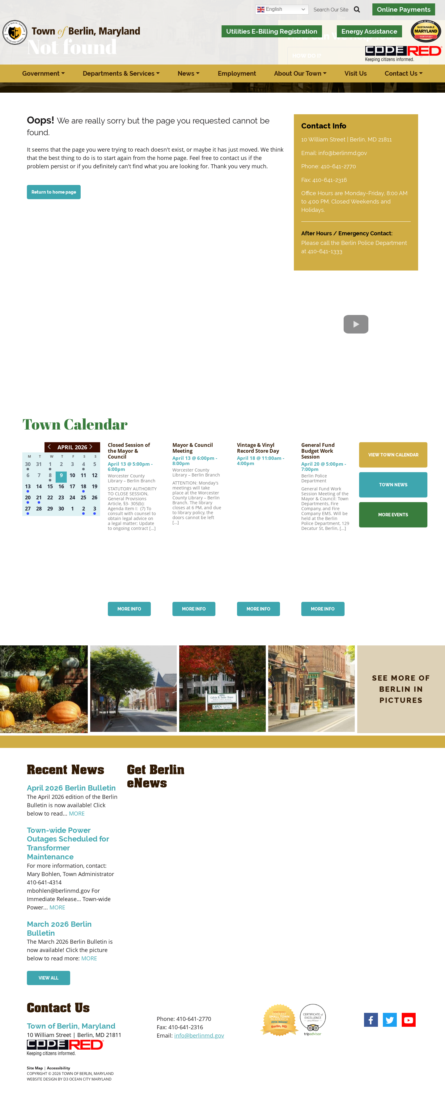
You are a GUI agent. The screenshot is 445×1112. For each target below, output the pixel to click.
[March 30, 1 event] (27, 465)
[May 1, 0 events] (72, 509)
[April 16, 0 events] (61, 487)
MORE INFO (130, 608)
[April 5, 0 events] (94, 465)
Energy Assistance (369, 31)
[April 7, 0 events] (38, 476)
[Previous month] (49, 446)
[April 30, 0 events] (61, 509)
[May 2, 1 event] (83, 509)
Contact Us (401, 73)
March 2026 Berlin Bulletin (59, 928)
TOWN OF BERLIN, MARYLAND (88, 1072)
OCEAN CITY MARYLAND (90, 1078)
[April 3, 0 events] (72, 465)
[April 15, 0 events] (50, 487)
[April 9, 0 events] (61, 476)
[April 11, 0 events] (83, 476)
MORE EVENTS (393, 513)
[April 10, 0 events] (72, 476)
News (186, 73)
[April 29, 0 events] (50, 509)
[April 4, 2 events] (83, 465)
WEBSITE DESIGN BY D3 (47, 1078)
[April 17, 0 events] (72, 487)
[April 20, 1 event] (27, 498)
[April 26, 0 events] (94, 498)
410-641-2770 (338, 166)
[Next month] (91, 446)
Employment (237, 73)
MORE (77, 812)
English (269, 9)
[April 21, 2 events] (38, 498)
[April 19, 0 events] (94, 487)
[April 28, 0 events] (38, 509)
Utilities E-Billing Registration (271, 31)
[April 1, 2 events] (50, 465)
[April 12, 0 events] (94, 476)
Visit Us (356, 73)
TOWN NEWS (393, 483)
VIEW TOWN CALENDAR (393, 453)
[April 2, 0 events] (61, 465)
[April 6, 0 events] (27, 476)
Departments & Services (119, 73)
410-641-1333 (325, 251)
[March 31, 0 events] (38, 465)
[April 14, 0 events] (38, 487)
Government (41, 73)
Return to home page (54, 192)
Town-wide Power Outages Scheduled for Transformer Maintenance (68, 842)
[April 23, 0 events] (61, 498)
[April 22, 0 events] (50, 498)
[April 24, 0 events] (72, 498)
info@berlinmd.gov (342, 153)
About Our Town (297, 73)
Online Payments (403, 9)
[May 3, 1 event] (94, 509)
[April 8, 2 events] (50, 476)
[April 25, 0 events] (83, 498)
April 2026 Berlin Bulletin (71, 787)
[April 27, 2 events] (27, 509)
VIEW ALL (48, 977)
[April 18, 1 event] (83, 487)
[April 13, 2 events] (27, 487)
